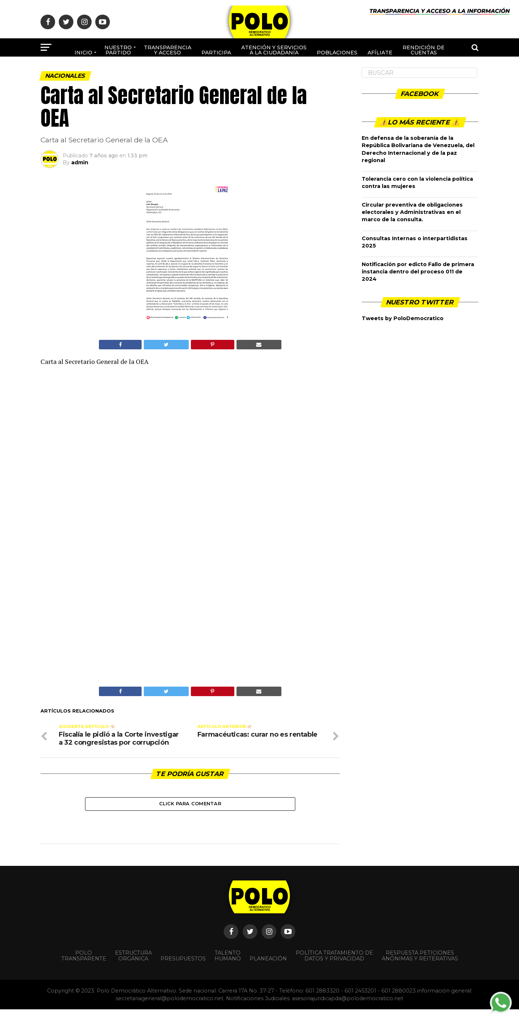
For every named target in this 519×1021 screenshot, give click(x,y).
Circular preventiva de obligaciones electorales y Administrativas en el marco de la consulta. (412, 212)
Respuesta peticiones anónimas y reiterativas (420, 967)
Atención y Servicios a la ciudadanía (274, 50)
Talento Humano (228, 967)
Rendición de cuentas (424, 50)
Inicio (83, 52)
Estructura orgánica (133, 967)
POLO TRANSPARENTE (83, 967)
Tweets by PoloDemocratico (402, 318)
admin (79, 162)
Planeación (268, 970)
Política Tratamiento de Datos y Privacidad (334, 967)
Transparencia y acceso (167, 50)
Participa (216, 52)
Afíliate (380, 52)
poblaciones (337, 52)
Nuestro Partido (118, 50)
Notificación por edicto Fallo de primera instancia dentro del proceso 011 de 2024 (418, 271)
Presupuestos (183, 970)
